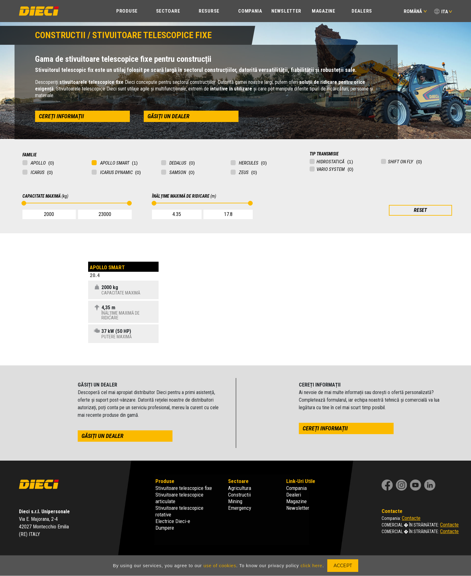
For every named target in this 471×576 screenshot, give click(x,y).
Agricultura (239, 488)
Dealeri (293, 495)
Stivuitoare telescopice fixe (183, 488)
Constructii (239, 495)
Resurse (209, 11)
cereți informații (61, 116)
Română (415, 11)
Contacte (411, 518)
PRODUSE (127, 11)
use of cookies (219, 565)
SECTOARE (168, 11)
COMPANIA (250, 11)
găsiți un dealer (169, 116)
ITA (444, 12)
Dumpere (164, 528)
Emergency (239, 508)
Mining (235, 501)
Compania (296, 488)
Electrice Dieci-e (172, 521)
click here (311, 565)
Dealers (362, 11)
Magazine (323, 11)
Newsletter (286, 11)
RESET (420, 210)
